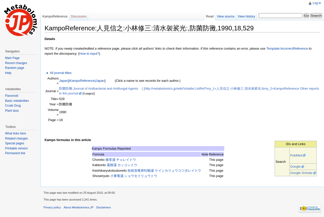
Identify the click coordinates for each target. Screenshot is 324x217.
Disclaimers (103, 207)
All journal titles (60, 73)
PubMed (296, 155)
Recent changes (16, 63)
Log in (317, 3)
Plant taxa (11, 110)
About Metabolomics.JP (79, 207)
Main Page (12, 58)
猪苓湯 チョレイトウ (121, 160)
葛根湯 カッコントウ (122, 165)
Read (210, 16)
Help (8, 73)
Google (295, 166)
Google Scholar (301, 173)
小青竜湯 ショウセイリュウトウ (133, 176)
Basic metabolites (17, 101)
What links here (15, 133)
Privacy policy (52, 207)
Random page (14, 68)
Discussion (79, 16)
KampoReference (55, 16)
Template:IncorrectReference (287, 48)
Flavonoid (11, 95)
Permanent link (15, 153)
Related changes (16, 138)
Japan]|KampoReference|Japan (82, 81)
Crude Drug (13, 105)
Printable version (16, 148)
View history (246, 16)
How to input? (89, 53)
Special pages (14, 143)
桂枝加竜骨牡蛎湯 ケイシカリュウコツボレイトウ (164, 170)
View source (225, 16)
